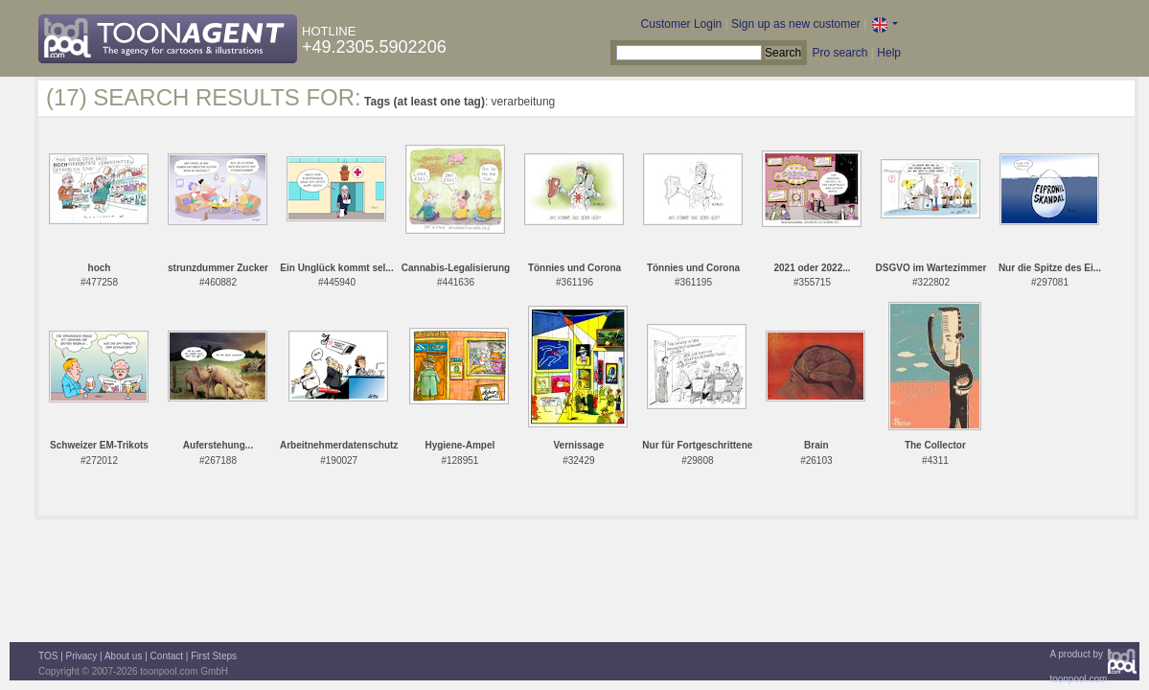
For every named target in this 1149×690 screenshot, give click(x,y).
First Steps (214, 656)
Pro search (839, 52)
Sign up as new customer (796, 24)
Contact (166, 656)
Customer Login (682, 24)
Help (889, 52)
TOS (47, 656)
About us (123, 656)
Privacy (82, 656)
